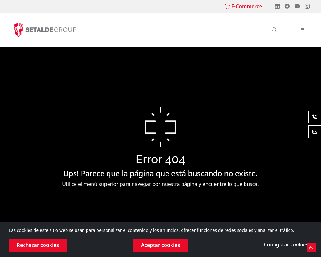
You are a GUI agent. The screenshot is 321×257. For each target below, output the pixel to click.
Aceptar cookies (160, 245)
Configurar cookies (286, 244)
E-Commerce (243, 6)
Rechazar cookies (38, 245)
